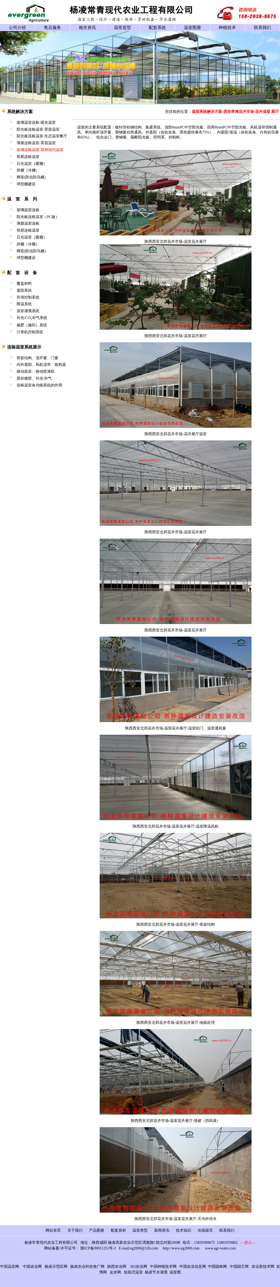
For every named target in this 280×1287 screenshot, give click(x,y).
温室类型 (140, 1230)
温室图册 (192, 27)
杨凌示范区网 (56, 1266)
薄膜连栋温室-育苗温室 (36, 143)
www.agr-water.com (220, 1248)
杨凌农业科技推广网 (87, 1266)
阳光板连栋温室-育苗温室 (38, 129)
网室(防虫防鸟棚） (32, 177)
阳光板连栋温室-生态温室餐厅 (42, 136)
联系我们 (262, 27)
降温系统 (24, 304)
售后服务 (52, 27)
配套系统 (157, 27)
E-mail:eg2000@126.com (138, 1248)
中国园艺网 (239, 1266)
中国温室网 (9, 1266)
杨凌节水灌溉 (156, 1272)
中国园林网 (217, 1266)
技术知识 (183, 1230)
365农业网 (138, 1266)
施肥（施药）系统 (32, 325)
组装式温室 (133, 1272)
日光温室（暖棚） (32, 164)
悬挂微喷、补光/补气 (34, 378)
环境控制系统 (28, 297)
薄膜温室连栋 (28, 223)
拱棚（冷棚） (28, 170)
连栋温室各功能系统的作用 (39, 385)
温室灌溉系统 (28, 311)
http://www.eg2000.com (181, 1248)
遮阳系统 (24, 290)
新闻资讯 (161, 1230)
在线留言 (205, 1230)
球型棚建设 (26, 184)
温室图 (175, 1272)
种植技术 (227, 27)
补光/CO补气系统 (32, 318)
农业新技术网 (263, 1266)
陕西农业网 (116, 1266)
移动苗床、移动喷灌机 (36, 371)
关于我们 (75, 1230)
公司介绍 (17, 27)
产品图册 (96, 1230)
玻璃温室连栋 (28, 210)
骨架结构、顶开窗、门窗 (37, 358)
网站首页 (53, 1230)
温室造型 (122, 27)
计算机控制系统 (30, 332)
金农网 (115, 1272)
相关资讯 (87, 27)
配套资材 (118, 1230)
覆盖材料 (24, 283)
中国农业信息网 (191, 1266)
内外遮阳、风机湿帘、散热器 (41, 364)
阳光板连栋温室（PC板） (38, 217)
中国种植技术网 (163, 1266)
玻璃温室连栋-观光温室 (36, 122)
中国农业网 (32, 1266)
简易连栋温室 (28, 157)
